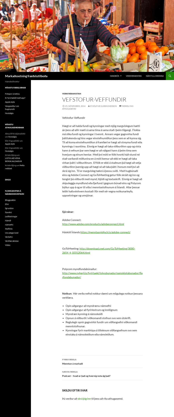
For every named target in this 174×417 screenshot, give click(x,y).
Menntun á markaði (102, 361)
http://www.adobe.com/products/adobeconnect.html (93, 224)
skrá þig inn (84, 398)
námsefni (9, 224)
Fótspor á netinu (12, 93)
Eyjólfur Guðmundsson (103, 106)
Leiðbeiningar (11, 216)
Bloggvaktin (10, 200)
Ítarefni (8, 212)
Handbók (114, 76)
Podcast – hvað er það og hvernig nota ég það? (102, 373)
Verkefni (9, 237)
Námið (8, 220)
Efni (7, 204)
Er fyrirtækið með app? (15, 98)
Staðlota (8, 228)
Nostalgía (9, 113)
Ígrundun (9, 208)
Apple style (10, 102)
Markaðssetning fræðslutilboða (26, 76)
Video (7, 245)
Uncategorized (11, 232)
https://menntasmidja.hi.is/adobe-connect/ (105, 232)
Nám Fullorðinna (155, 76)
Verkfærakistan (134, 76)
